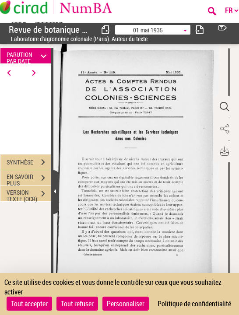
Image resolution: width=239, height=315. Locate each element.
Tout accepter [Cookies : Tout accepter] (29, 303)
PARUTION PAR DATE (28, 55)
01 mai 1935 (148, 30)
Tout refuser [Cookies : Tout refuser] (77, 303)
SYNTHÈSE (29, 162)
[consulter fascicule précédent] (105, 29)
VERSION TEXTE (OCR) (29, 195)
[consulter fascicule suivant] (199, 29)
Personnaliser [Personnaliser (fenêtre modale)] (125, 303)
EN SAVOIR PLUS (29, 179)
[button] (224, 106)
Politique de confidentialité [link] (194, 303)
